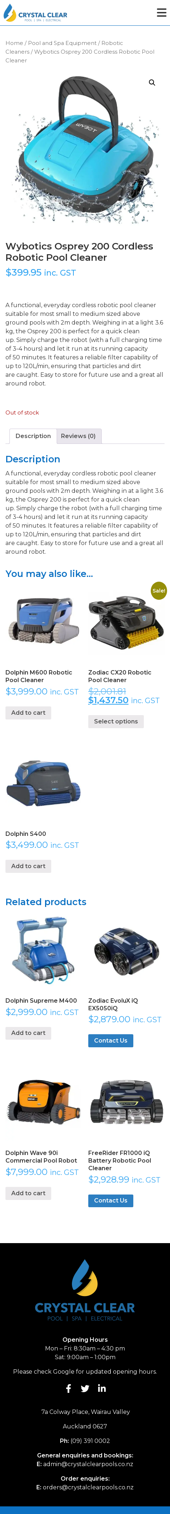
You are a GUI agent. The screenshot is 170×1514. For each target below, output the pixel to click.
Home (14, 43)
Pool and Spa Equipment (62, 43)
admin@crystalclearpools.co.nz (88, 1464)
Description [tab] (33, 436)
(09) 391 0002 (90, 1440)
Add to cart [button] (28, 712)
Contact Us (111, 1040)
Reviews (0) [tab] (78, 436)
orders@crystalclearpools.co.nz (88, 1487)
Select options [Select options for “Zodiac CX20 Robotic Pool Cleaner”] (116, 721)
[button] (152, 82)
